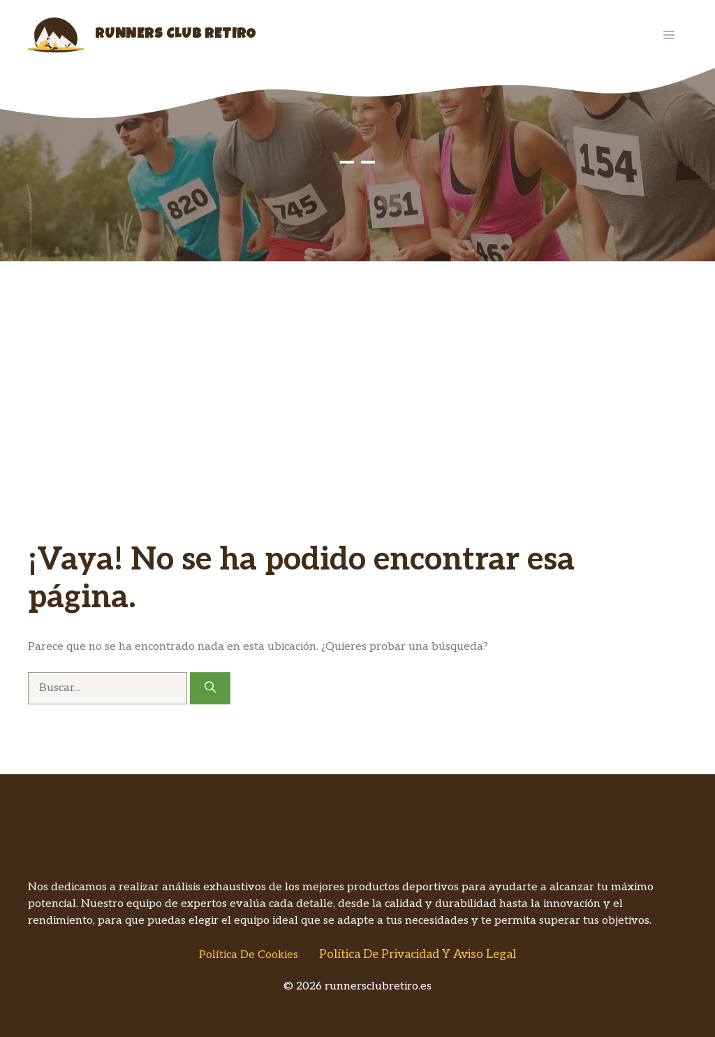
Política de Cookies (248, 955)
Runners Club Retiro (175, 35)
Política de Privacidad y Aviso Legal (417, 955)
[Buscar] (210, 688)
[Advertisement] (357, 366)
